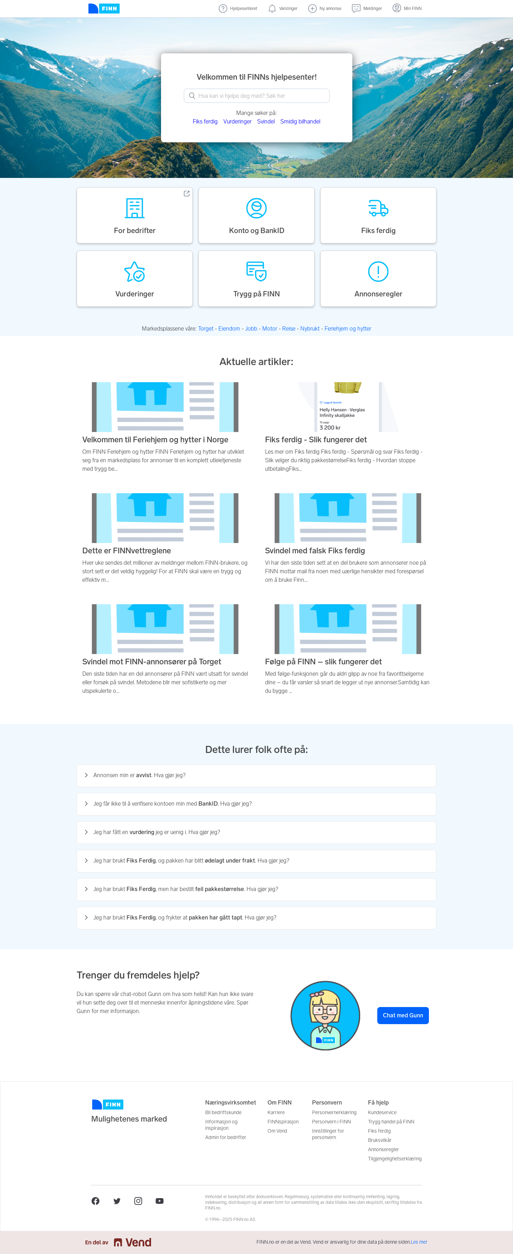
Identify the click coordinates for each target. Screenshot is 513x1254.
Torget (205, 328)
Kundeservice (382, 1113)
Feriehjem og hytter (348, 328)
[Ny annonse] (325, 8)
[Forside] (104, 8)
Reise (288, 328)
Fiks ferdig (205, 121)
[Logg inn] (407, 8)
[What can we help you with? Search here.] (257, 96)
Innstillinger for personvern (328, 1134)
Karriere (276, 1113)
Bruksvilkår (380, 1140)
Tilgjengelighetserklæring (395, 1159)
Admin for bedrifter (225, 1137)
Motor (269, 328)
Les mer (419, 1242)
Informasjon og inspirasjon (221, 1125)
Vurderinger (237, 121)
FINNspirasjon (283, 1122)
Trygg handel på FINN (391, 1122)
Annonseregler (383, 1150)
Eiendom (229, 328)
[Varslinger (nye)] (282, 8)
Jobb (251, 328)
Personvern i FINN (331, 1122)
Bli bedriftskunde (223, 1113)
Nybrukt (310, 328)
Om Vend (277, 1131)
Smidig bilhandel (300, 121)
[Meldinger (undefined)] (366, 8)
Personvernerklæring (334, 1113)
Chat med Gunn (403, 1015)
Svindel (266, 121)
